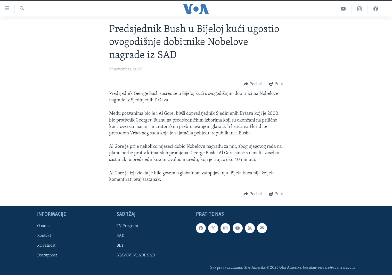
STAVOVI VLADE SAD (136, 256)
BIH (120, 246)
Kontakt (44, 236)
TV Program (127, 226)
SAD (120, 236)
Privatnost (46, 246)
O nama (44, 226)
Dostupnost (47, 256)
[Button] (253, 84)
